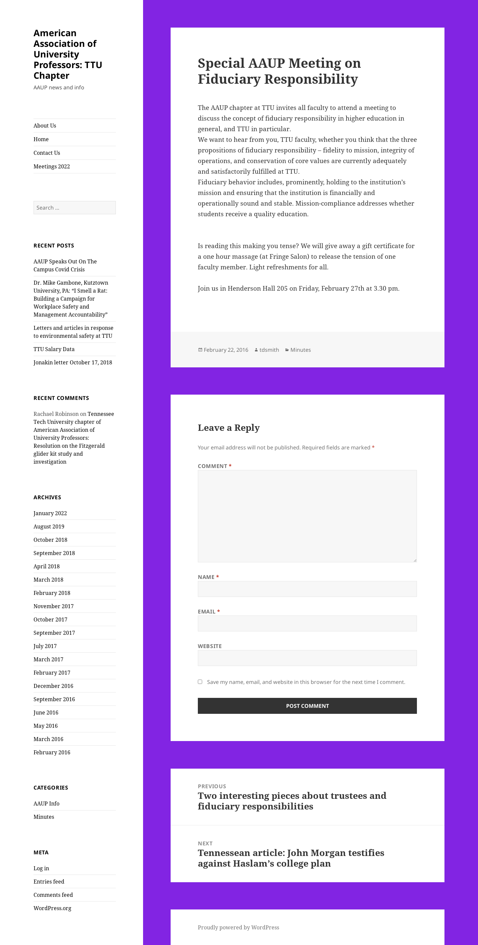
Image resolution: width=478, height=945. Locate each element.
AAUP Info (46, 803)
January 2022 (50, 513)
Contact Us (47, 152)
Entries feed (49, 881)
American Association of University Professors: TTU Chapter (68, 54)
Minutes (44, 816)
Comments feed (53, 894)
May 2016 (46, 725)
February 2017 (52, 672)
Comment (215, 466)
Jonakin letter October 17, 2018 (73, 362)
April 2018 (47, 566)
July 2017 (45, 646)
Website (210, 646)
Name (208, 577)
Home (41, 139)
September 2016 (54, 699)
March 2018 (48, 579)
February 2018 (52, 593)
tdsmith (269, 349)
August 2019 (49, 526)
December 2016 (53, 686)
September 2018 (54, 553)
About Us (45, 125)
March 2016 (48, 739)
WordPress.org (52, 908)
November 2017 (54, 606)
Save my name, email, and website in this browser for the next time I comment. (306, 682)
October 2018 (50, 539)
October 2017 (50, 619)
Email (209, 611)
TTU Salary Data (54, 349)
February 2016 (52, 752)
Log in (41, 868)
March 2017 (48, 659)
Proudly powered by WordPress (238, 927)
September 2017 (54, 632)
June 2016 (46, 712)
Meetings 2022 (52, 166)
